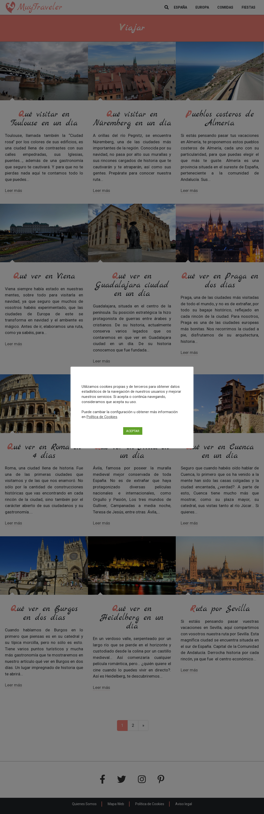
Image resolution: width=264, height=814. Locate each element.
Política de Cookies (102, 417)
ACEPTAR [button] (132, 431)
